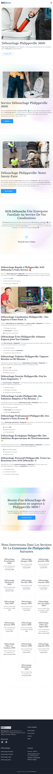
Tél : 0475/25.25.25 (33, 755)
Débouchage (31, 730)
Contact (7, 121)
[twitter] (6, 742)
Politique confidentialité (34, 757)
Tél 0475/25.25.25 (26, 517)
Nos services (31, 733)
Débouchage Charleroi (7, 754)
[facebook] (2, 742)
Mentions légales (32, 759)
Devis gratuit (8, 191)
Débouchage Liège (6, 757)
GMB (29, 738)
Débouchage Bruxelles (7, 751)
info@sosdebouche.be (34, 754)
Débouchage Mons (6, 759)
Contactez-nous (7, 53)
